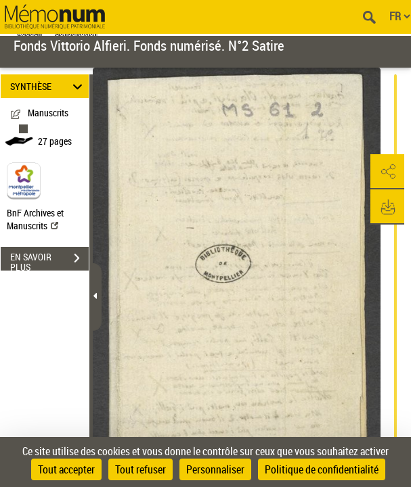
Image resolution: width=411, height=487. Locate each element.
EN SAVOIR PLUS (49, 260)
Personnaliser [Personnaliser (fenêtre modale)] (215, 469)
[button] (387, 171)
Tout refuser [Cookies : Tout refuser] (140, 469)
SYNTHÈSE (48, 86)
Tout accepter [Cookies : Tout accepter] (66, 469)
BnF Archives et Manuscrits (35, 219)
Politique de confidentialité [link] (321, 469)
